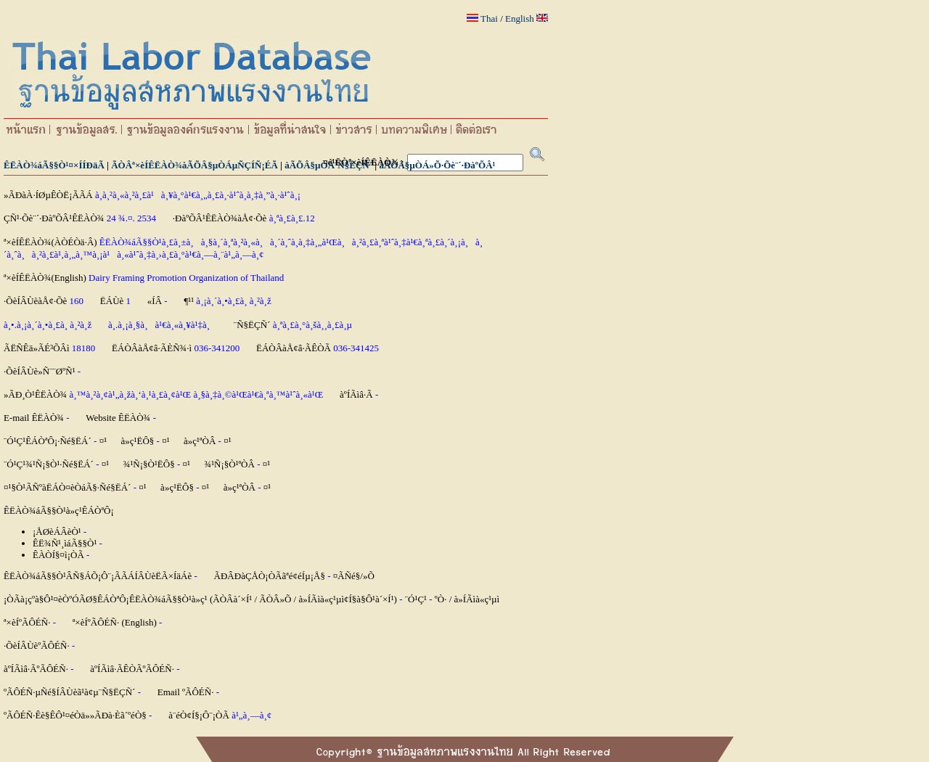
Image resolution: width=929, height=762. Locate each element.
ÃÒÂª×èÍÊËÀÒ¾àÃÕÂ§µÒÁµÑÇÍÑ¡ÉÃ (194, 165)
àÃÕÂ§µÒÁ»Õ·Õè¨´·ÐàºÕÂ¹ (437, 165)
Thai (489, 18)
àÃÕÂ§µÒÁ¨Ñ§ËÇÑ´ (328, 165)
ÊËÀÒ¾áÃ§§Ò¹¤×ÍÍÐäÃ (54, 165)
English (519, 18)
